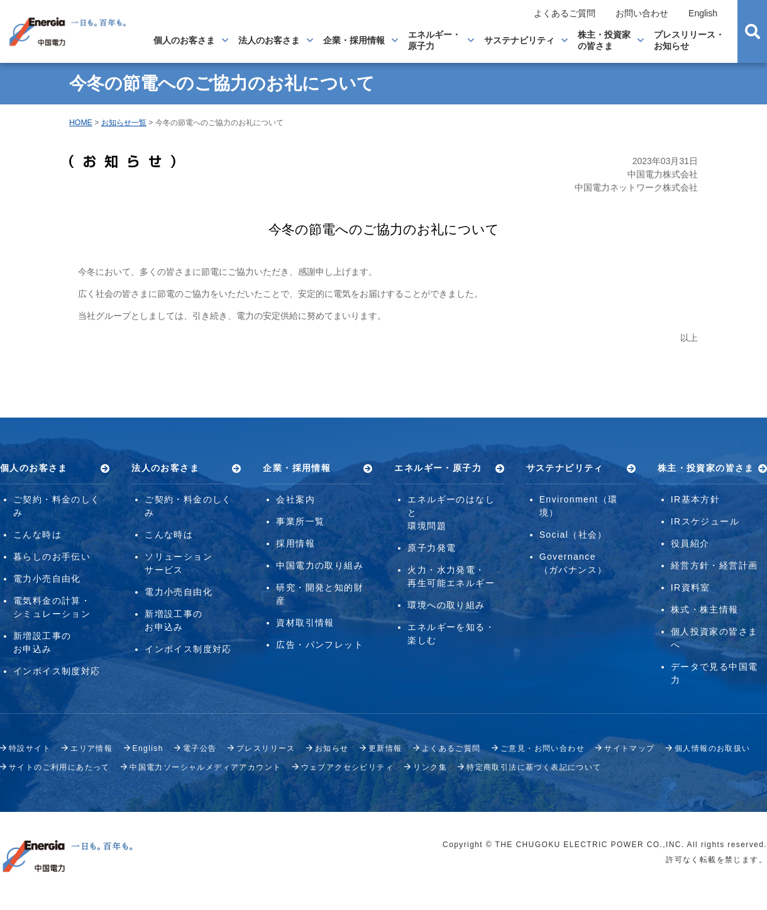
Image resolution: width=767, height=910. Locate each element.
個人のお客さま (184, 40)
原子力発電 (431, 548)
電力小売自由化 (47, 579)
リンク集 (430, 767)
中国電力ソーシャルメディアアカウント (205, 767)
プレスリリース (265, 748)
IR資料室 (690, 587)
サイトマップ (629, 748)
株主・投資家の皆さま (604, 40)
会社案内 (295, 499)
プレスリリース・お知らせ (689, 40)
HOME (80, 122)
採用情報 (295, 543)
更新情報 (385, 748)
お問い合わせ (641, 13)
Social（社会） (573, 535)
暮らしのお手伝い (52, 557)
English (702, 13)
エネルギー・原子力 (434, 40)
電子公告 (200, 748)
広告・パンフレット (319, 645)
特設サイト (30, 748)
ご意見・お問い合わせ (542, 748)
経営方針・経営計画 (714, 565)
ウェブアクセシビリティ (347, 767)
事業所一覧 (300, 521)
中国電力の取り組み (319, 565)
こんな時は (37, 535)
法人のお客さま (269, 40)
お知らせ (332, 748)
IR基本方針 (695, 499)
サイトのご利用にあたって (59, 767)
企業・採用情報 (354, 40)
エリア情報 (91, 748)
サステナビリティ (519, 40)
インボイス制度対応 (57, 671)
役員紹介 (690, 543)
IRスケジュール (705, 521)
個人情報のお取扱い (713, 748)
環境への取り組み (446, 605)
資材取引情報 (305, 623)
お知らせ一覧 (123, 122)
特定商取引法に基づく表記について (533, 767)
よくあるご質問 (564, 13)
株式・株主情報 (705, 609)
